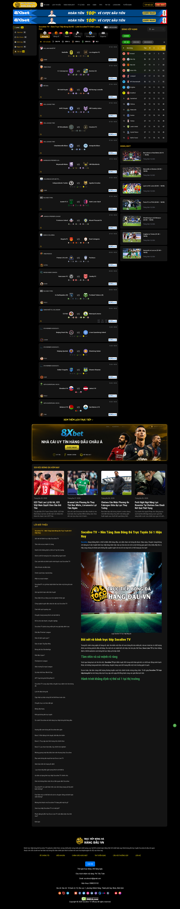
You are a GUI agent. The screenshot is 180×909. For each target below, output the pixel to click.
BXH (88, 5)
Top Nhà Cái (148, 4)
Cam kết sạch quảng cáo (43, 609)
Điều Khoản (60, 855)
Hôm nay (20, 42)
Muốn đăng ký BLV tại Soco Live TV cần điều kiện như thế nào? (53, 815)
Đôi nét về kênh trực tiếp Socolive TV (47, 538)
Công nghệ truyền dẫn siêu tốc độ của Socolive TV (51, 604)
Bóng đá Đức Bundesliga (43, 649)
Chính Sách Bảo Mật (79, 855)
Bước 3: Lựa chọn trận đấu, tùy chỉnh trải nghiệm (50, 747)
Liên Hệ (138, 855)
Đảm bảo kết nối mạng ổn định (45, 764)
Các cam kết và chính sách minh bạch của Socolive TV (52, 561)
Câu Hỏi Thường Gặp (120, 855)
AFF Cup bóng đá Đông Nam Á (44, 678)
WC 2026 (45, 5)
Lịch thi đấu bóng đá (41, 691)
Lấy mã (90, 864)
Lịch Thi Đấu (56, 5)
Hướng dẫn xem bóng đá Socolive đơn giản (48, 730)
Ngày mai (20, 47)
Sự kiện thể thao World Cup (44, 672)
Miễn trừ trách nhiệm (41, 579)
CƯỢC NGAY (72, 447)
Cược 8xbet (160, 4)
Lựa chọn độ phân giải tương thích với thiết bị (49, 770)
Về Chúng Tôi (44, 855)
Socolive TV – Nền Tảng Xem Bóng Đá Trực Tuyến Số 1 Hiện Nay (53, 532)
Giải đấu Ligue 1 (40, 655)
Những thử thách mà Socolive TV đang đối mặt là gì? (51, 802)
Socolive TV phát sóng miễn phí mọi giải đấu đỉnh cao (52, 626)
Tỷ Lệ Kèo (81, 5)
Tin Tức (107, 5)
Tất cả (20, 52)
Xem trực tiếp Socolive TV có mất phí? (47, 808)
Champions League (41, 661)
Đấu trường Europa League (44, 667)
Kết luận (37, 822)
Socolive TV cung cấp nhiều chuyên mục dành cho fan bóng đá (54, 685)
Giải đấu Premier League (43, 632)
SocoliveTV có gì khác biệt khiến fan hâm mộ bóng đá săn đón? (53, 585)
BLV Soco (20, 37)
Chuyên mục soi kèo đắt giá (44, 703)
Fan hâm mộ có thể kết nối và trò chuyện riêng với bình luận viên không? (54, 796)
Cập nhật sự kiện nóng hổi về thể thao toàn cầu (50, 697)
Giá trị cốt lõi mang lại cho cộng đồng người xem (50, 556)
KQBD (94, 5)
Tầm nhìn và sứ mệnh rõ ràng (44, 544)
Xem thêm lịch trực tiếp (78, 419)
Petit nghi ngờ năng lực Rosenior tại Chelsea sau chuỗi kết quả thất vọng (150, 505)
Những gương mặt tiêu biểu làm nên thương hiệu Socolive (53, 752)
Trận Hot (20, 32)
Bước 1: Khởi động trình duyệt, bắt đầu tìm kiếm (50, 735)
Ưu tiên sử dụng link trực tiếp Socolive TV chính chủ (51, 775)
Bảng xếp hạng (39, 709)
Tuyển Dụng (127, 5)
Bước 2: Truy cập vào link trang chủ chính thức (50, 741)
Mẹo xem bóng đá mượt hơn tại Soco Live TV (49, 758)
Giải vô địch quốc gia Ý (42, 638)
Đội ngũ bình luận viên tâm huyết (45, 592)
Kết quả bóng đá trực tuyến (43, 714)
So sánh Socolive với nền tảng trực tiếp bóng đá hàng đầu (53, 720)
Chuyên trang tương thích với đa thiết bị (47, 615)
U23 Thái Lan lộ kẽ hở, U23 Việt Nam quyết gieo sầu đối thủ (47, 505)
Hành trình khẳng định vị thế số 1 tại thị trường (49, 550)
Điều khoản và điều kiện (43, 567)
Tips (100, 5)
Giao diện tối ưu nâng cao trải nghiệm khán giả (50, 598)
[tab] (45, 35)
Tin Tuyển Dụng (100, 855)
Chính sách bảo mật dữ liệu (44, 573)
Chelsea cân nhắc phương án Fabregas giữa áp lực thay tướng (115, 505)
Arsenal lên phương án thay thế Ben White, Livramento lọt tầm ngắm (82, 505)
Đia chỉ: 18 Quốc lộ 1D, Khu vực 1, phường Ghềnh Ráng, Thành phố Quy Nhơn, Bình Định (93, 888)
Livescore (116, 5)
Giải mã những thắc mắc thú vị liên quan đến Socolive (52, 781)
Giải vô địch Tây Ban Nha (43, 644)
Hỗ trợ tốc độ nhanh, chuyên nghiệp (46, 621)
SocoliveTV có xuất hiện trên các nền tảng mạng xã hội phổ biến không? (54, 788)
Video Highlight (69, 5)
